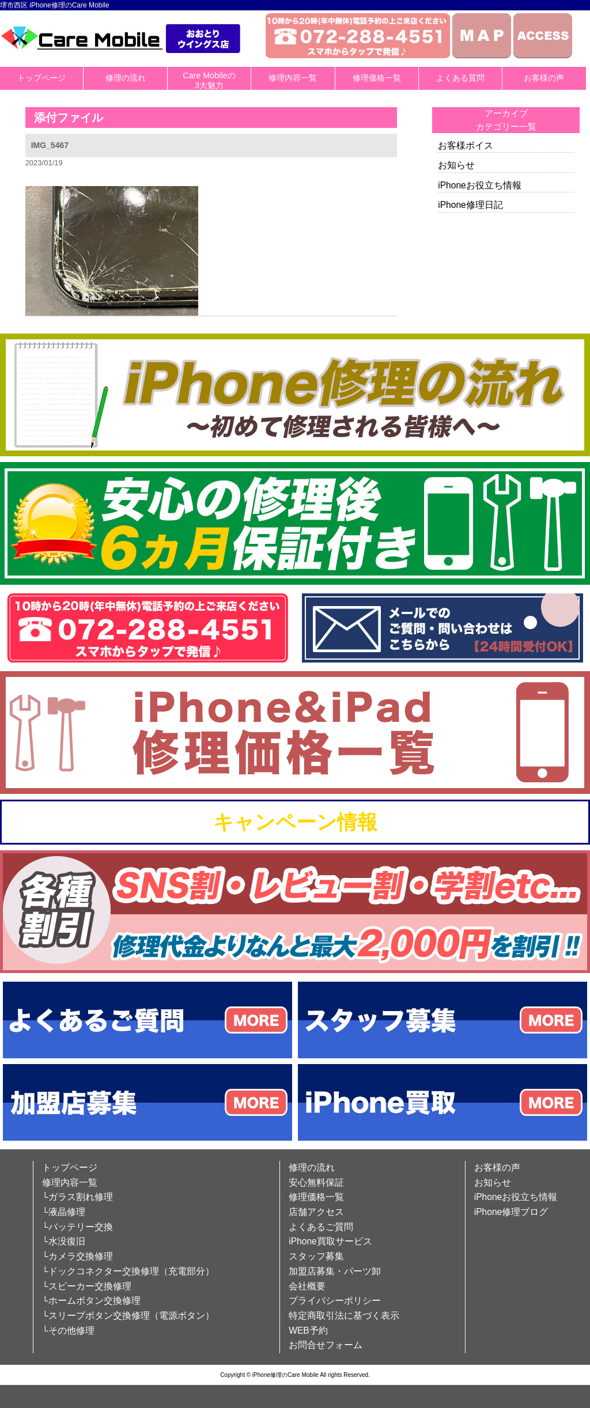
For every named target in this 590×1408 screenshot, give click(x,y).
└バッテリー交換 (77, 1227)
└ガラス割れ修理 (77, 1197)
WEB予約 (308, 1330)
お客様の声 (544, 77)
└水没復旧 (63, 1241)
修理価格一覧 (377, 77)
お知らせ (456, 165)
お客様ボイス (465, 145)
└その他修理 (68, 1330)
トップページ (41, 77)
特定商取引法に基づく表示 (344, 1315)
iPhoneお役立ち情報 (479, 185)
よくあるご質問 (321, 1227)
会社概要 (307, 1286)
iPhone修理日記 (470, 205)
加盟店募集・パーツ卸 (335, 1271)
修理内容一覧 (292, 77)
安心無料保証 (316, 1182)
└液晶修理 (63, 1212)
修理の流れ (125, 77)
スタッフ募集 (316, 1256)
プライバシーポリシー (335, 1300)
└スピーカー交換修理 (86, 1286)
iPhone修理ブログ (511, 1212)
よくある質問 (460, 77)
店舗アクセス (316, 1212)
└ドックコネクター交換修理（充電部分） (128, 1271)
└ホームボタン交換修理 (91, 1300)
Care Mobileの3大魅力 (209, 80)
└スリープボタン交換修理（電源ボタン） (128, 1315)
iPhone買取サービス (330, 1241)
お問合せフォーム (325, 1345)
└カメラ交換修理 (77, 1256)
